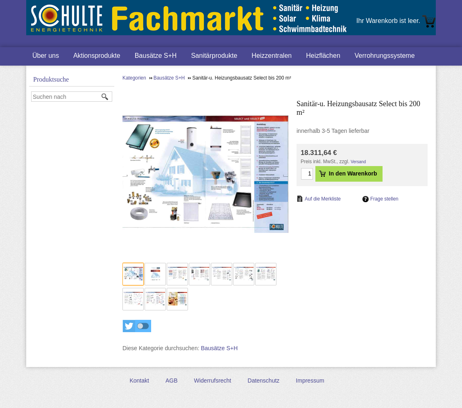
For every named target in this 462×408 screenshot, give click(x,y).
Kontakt (139, 380)
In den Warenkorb (348, 173)
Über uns (45, 55)
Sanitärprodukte (214, 55)
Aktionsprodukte (96, 55)
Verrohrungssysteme (385, 55)
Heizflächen (323, 55)
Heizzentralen (271, 55)
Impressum (310, 380)
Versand (358, 162)
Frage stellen (384, 199)
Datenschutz (264, 380)
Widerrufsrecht (212, 380)
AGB (171, 380)
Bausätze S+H (156, 55)
